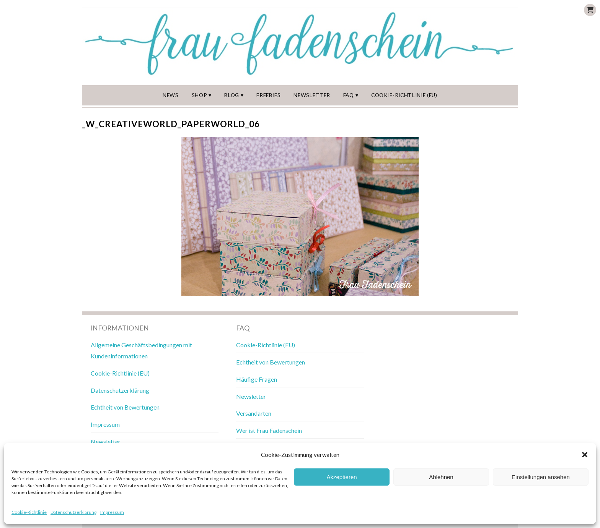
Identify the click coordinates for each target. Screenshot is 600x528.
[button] (585, 454)
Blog (231, 95)
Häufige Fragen (256, 379)
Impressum (112, 512)
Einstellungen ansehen (541, 477)
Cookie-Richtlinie (29, 512)
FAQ (348, 95)
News (171, 95)
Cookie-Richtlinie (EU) (404, 95)
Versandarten (253, 413)
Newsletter (311, 95)
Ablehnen (441, 477)
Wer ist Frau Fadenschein (269, 430)
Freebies (268, 95)
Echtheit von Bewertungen (125, 407)
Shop (199, 95)
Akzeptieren (341, 477)
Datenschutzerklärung (73, 512)
